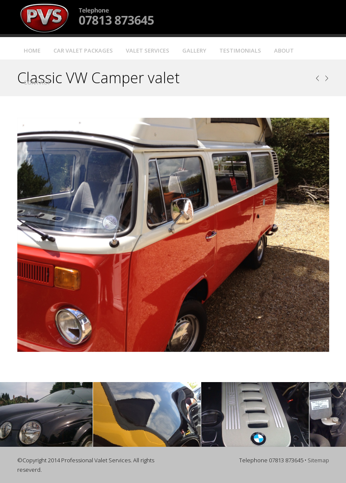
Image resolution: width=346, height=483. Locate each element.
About (284, 50)
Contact (37, 82)
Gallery (194, 50)
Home (32, 50)
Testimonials (240, 50)
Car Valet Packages (83, 50)
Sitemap (318, 460)
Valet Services (147, 50)
